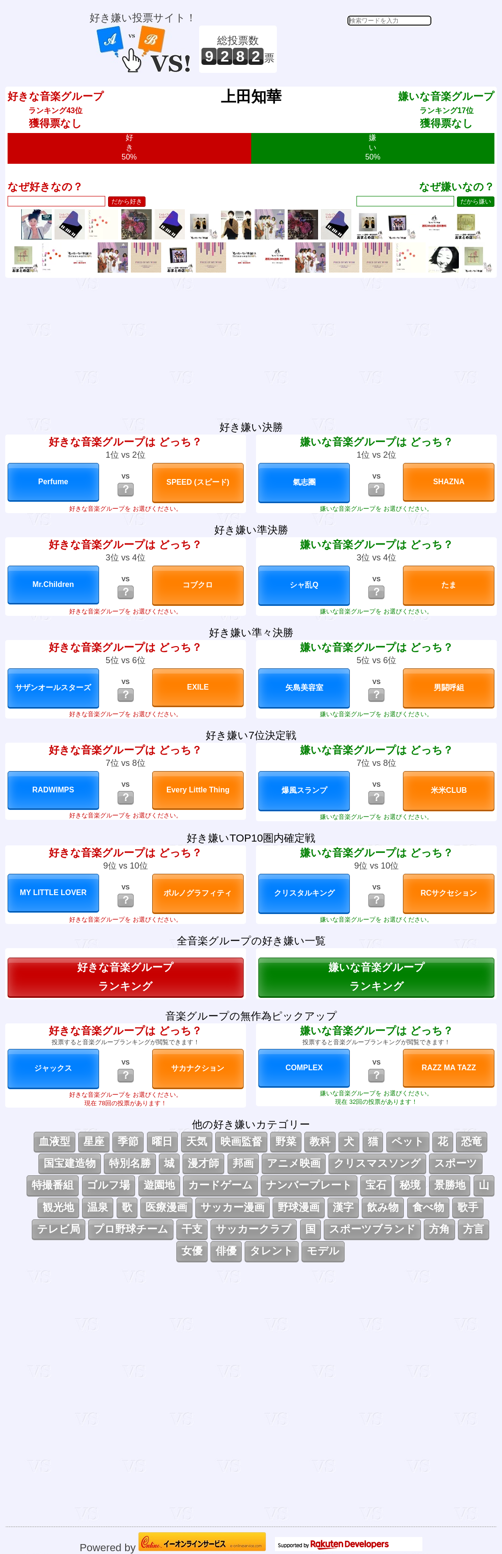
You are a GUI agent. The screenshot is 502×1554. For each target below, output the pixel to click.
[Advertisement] (355, 49)
